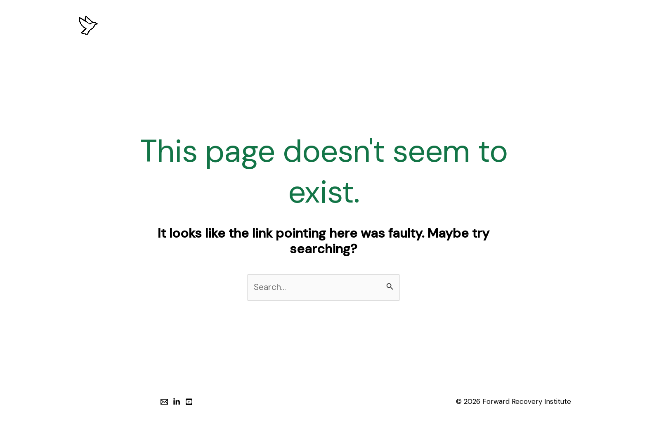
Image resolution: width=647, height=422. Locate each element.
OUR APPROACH (241, 25)
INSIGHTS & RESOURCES (407, 25)
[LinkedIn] (176, 401)
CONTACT (474, 25)
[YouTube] (189, 401)
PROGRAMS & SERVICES (318, 25)
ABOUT (190, 25)
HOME (156, 25)
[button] (538, 25)
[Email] (164, 401)
